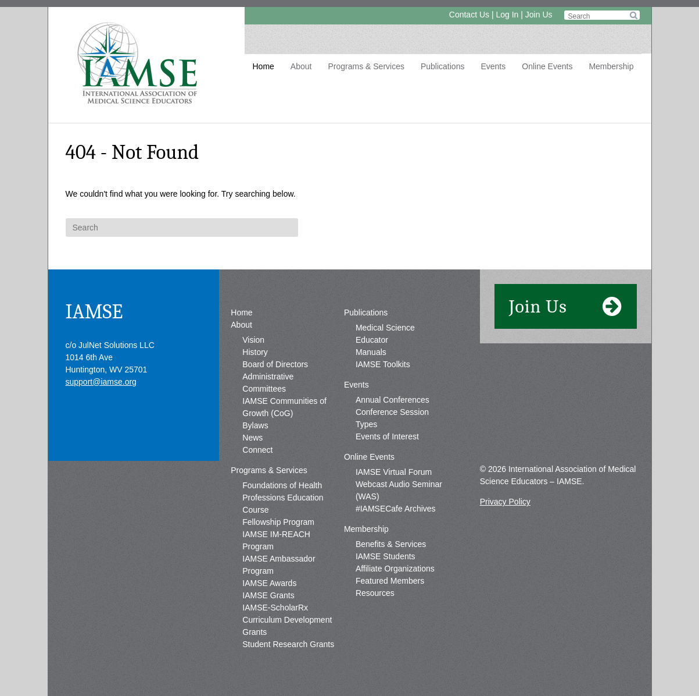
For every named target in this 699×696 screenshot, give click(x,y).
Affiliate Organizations (395, 568)
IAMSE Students (385, 556)
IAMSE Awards (269, 583)
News (252, 437)
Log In (507, 14)
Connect (257, 449)
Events (493, 66)
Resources (375, 593)
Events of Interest (387, 436)
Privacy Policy (505, 501)
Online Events (547, 66)
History (255, 352)
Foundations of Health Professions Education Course (282, 497)
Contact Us (469, 14)
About (301, 66)
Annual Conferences (392, 399)
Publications (443, 66)
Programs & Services (366, 66)
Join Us (539, 14)
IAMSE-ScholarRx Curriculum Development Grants (287, 620)
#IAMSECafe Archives (396, 508)
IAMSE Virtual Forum (394, 472)
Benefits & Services (391, 544)
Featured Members (390, 580)
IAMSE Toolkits (383, 364)
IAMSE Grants (268, 595)
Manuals (371, 352)
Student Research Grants (288, 644)
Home (263, 66)
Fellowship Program (278, 522)
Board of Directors (275, 364)
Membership (611, 66)
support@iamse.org (101, 381)
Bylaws (255, 425)
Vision (253, 340)
